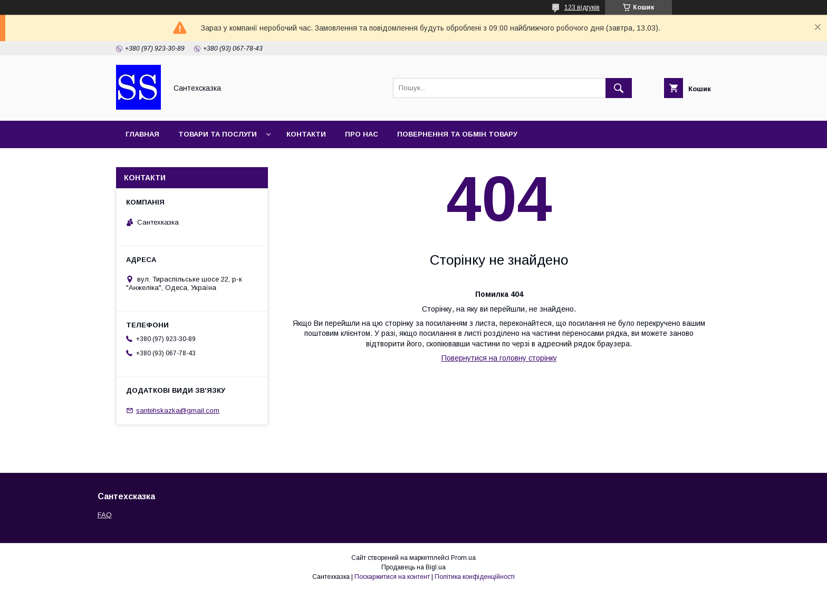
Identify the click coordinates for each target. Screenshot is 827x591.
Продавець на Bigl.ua (413, 567)
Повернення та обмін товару (457, 134)
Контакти (306, 134)
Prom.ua (463, 557)
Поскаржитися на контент (392, 576)
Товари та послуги (217, 134)
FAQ (105, 515)
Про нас (361, 134)
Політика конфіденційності (475, 576)
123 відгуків (582, 7)
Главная (142, 134)
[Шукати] (618, 88)
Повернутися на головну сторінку (499, 358)
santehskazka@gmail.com (177, 410)
